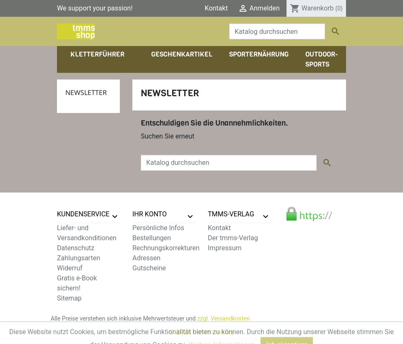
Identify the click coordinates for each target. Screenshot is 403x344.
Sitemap (69, 298)
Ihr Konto (149, 214)
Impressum (225, 248)
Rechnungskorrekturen (165, 248)
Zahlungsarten (78, 258)
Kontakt (216, 8)
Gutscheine (149, 268)
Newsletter (86, 92)
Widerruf (70, 268)
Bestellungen (151, 238)
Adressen (146, 258)
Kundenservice (83, 214)
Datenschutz (75, 248)
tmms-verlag (231, 214)
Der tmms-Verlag (233, 238)
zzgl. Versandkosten (223, 318)
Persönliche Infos (158, 228)
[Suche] (277, 31)
